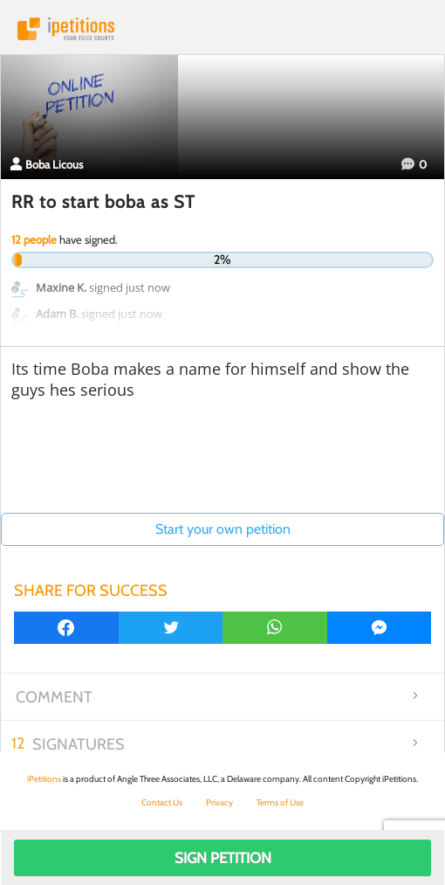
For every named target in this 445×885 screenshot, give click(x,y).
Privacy (219, 802)
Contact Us (161, 802)
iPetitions (222, 28)
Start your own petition (223, 529)
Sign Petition (223, 858)
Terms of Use (280, 802)
